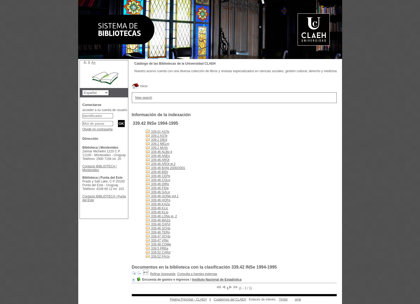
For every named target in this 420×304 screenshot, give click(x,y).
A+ (93, 62)
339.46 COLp (158, 180)
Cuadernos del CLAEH (230, 299)
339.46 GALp (158, 192)
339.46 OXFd (158, 224)
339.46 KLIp (157, 212)
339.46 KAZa (158, 204)
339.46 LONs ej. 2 (161, 216)
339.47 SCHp (158, 236)
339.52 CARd (158, 252)
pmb (298, 299)
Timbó (283, 299)
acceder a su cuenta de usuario (104, 110)
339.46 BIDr (157, 172)
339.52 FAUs (158, 256)
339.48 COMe (158, 244)
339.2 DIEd (156, 140)
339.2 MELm (157, 144)
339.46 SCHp (158, 228)
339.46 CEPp (158, 176)
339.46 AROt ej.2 (161, 164)
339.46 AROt (158, 160)
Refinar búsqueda (162, 274)
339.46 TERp (158, 232)
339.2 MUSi (157, 148)
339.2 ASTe (157, 136)
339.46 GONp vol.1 (162, 196)
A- (85, 62)
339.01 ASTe (157, 132)
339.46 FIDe (157, 188)
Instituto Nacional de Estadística (217, 279)
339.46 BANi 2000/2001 (165, 168)
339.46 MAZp (158, 220)
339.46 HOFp (158, 200)
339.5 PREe (157, 248)
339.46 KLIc (157, 208)
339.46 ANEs (158, 156)
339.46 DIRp (157, 184)
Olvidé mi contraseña (97, 129)
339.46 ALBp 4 (159, 152)
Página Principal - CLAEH (188, 299)
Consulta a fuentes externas (197, 274)
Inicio (140, 86)
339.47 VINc (157, 240)
